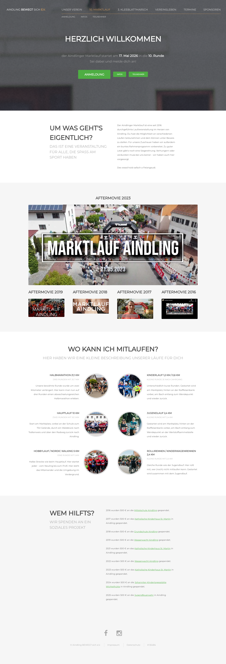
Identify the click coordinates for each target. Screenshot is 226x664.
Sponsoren (212, 9)
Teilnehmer (99, 17)
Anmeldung (68, 17)
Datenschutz (133, 645)
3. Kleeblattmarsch (133, 9)
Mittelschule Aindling (145, 510)
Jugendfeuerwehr (144, 595)
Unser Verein (72, 9)
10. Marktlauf (99, 9)
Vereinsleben (165, 9)
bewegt (27, 9)
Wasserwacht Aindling (146, 540)
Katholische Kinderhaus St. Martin (153, 519)
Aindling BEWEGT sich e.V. (86, 645)
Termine (190, 9)
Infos (84, 17)
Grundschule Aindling (146, 531)
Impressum (113, 645)
